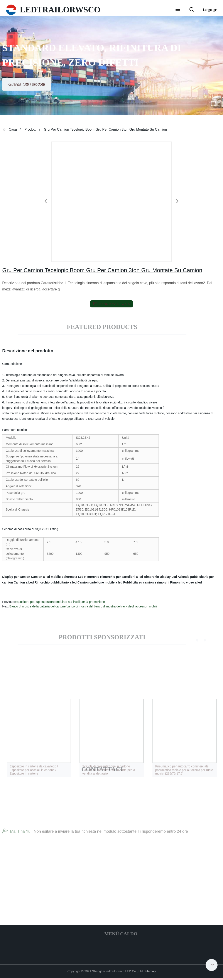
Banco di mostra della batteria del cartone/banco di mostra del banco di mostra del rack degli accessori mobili (83, 606)
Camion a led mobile (46, 576)
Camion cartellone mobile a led (100, 582)
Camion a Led (24, 582)
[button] (177, 10)
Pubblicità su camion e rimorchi (146, 582)
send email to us (111, 304)
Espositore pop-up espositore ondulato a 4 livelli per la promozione (60, 602)
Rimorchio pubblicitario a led (56, 582)
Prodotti (30, 129)
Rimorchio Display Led (160, 576)
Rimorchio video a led (186, 582)
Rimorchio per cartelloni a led (121, 576)
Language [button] (210, 10)
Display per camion (16, 576)
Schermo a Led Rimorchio (80, 576)
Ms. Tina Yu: (17, 836)
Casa (13, 129)
